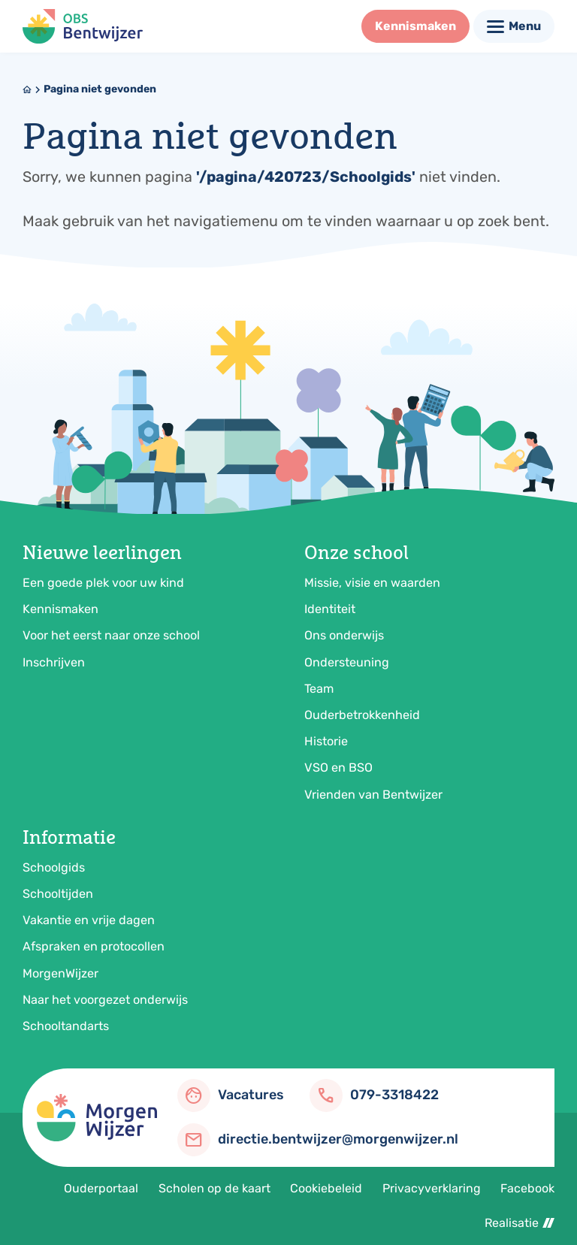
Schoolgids (54, 867)
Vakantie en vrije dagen (89, 920)
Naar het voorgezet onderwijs (105, 1000)
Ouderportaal (101, 1188)
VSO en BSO (338, 767)
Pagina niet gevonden (100, 89)
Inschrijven (54, 662)
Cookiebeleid (326, 1188)
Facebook (527, 1188)
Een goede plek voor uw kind (103, 583)
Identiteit (329, 609)
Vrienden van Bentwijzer (373, 794)
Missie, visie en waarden (372, 583)
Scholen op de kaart (214, 1188)
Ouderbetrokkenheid (362, 715)
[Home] (27, 89)
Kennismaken (60, 609)
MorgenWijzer (60, 973)
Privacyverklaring (431, 1188)
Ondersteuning (346, 662)
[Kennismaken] (415, 26)
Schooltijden (58, 894)
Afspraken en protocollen (94, 946)
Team (319, 688)
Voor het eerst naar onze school (111, 635)
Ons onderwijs (344, 635)
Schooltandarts (66, 1026)
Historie (326, 741)
